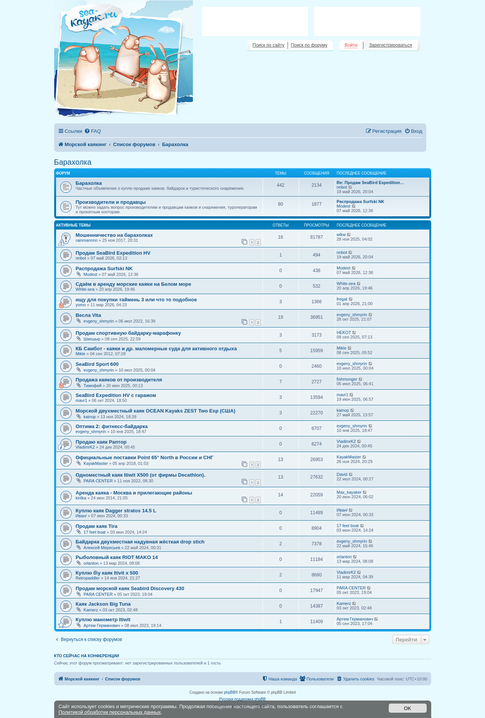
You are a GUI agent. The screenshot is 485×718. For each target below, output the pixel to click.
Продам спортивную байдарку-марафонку (128, 333)
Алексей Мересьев (102, 547)
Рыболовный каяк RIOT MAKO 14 (117, 557)
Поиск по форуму (309, 45)
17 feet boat (95, 532)
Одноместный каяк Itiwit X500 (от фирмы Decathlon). (140, 475)
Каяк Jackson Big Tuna (103, 604)
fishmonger (347, 379)
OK (407, 708)
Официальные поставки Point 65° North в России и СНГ (145, 457)
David (342, 474)
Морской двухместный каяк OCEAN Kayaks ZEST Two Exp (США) (156, 411)
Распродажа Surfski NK (361, 201)
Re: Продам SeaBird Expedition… (370, 182)
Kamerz (91, 610)
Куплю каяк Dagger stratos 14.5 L (116, 510)
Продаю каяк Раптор (101, 442)
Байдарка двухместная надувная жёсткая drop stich (140, 542)
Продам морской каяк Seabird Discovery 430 (130, 588)
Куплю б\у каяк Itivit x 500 (107, 573)
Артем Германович (102, 625)
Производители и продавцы (111, 202)
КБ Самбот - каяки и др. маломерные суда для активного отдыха (156, 348)
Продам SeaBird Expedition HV (113, 253)
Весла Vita (88, 315)
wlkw (341, 234)
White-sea (85, 289)
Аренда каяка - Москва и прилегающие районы (134, 493)
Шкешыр (92, 339)
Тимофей (93, 385)
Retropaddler (88, 578)
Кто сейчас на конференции (86, 655)
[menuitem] (92, 131)
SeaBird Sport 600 (97, 364)
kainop (90, 416)
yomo (81, 304)
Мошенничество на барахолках (114, 235)
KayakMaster (96, 463)
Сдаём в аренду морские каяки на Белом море (133, 284)
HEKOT (344, 332)
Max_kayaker (349, 492)
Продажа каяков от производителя (119, 380)
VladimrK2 (85, 447)
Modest (343, 206)
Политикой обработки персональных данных (110, 712)
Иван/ (81, 515)
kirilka (81, 498)
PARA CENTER (98, 481)
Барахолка (73, 162)
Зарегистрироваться (390, 45)
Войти (351, 45)
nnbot (342, 187)
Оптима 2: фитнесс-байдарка (112, 426)
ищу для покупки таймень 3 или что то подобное (136, 299)
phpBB (229, 692)
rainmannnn (87, 240)
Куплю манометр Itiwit (103, 619)
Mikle (81, 353)
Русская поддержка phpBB (242, 699)
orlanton (91, 563)
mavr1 (82, 400)
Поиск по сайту (269, 45)
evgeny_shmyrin (99, 321)
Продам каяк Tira (96, 526)
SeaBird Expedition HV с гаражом (116, 395)
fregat (342, 299)
